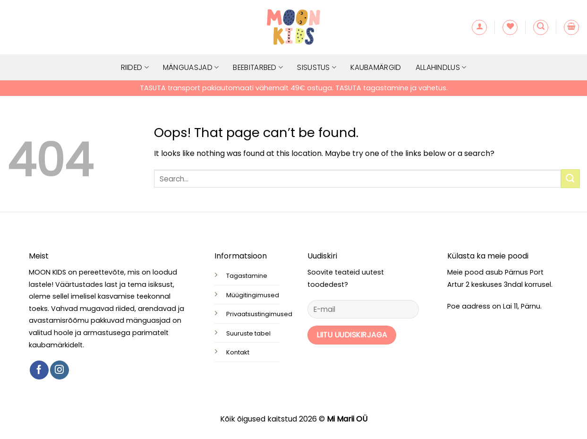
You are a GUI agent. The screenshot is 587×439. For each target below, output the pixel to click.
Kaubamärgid (375, 67)
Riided (135, 67)
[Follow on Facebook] (39, 370)
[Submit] (570, 178)
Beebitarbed (258, 67)
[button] (479, 27)
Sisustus (316, 67)
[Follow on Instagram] (59, 370)
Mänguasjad (191, 67)
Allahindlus (441, 67)
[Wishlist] (510, 27)
